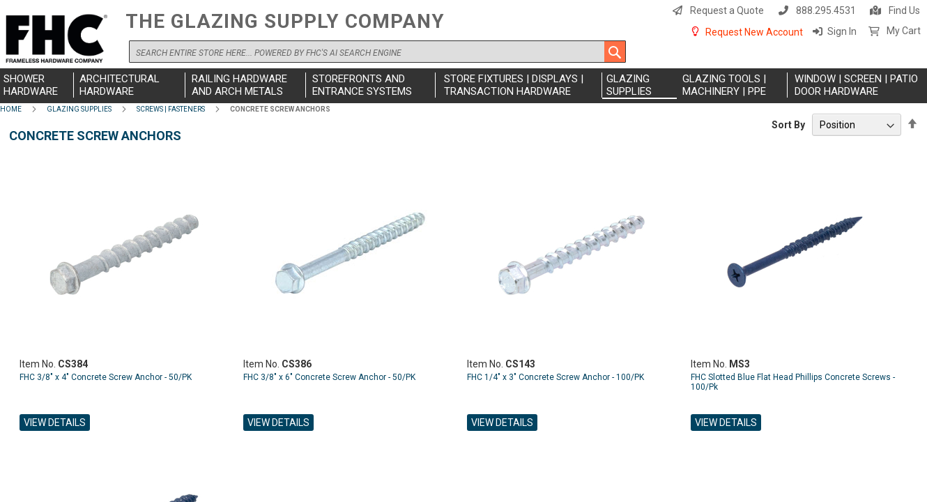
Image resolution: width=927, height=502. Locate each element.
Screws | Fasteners (171, 109)
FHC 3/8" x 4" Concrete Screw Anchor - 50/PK (106, 377)
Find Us (904, 10)
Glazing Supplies (79, 109)
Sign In (842, 31)
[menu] (463, 85)
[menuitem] (37, 85)
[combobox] (377, 51)
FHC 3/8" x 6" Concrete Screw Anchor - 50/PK (329, 377)
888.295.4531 (826, 10)
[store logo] (59, 39)
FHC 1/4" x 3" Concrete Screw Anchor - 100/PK (555, 377)
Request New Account (754, 32)
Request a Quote (727, 10)
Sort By (788, 124)
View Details (55, 422)
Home (11, 109)
